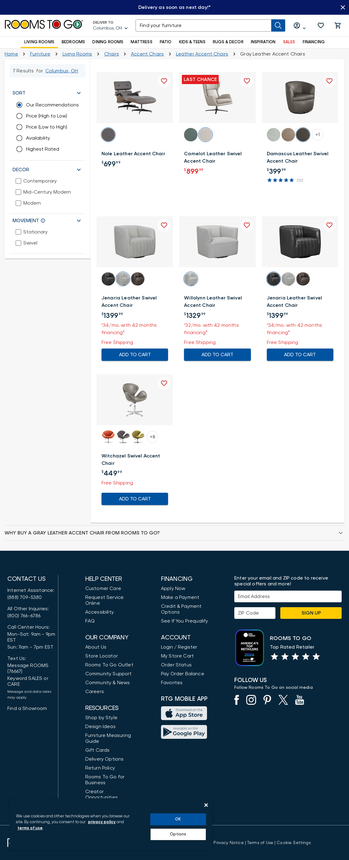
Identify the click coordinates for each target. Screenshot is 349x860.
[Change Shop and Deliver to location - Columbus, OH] (62, 70)
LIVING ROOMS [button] (39, 42)
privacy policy (102, 822)
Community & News (107, 682)
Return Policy (100, 768)
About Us (95, 647)
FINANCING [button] (314, 42)
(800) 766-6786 (23, 615)
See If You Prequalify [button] (184, 621)
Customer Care (103, 588)
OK (178, 819)
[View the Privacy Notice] (228, 842)
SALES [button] (289, 42)
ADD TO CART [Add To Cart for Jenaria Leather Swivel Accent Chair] (135, 355)
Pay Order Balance (182, 673)
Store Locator (101, 656)
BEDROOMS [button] (73, 42)
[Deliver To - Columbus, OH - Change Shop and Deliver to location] (110, 25)
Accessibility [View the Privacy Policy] (99, 612)
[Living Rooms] (77, 54)
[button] (321, 25)
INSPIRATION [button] (263, 42)
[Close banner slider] (343, 7)
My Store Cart (177, 656)
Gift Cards (97, 750)
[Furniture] (40, 54)
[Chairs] (111, 54)
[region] (111, 824)
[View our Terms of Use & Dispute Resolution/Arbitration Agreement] (260, 842)
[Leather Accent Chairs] (202, 54)
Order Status (176, 664)
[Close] (206, 805)
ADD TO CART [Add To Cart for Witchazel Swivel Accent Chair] (135, 499)
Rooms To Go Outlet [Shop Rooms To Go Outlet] (109, 664)
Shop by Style (101, 717)
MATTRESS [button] (141, 42)
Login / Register (179, 647)
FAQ (90, 621)
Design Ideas (100, 726)
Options (178, 834)
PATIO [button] (166, 42)
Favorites (172, 682)
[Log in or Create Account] (300, 25)
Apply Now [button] (173, 588)
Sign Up (311, 613)
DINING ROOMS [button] (107, 42)
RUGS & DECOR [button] (228, 42)
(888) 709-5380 (24, 597)
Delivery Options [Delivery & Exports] (104, 759)
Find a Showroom (27, 708)
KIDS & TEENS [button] (192, 42)
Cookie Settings (294, 843)
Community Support (108, 673)
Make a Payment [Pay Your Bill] (180, 597)
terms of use (30, 828)
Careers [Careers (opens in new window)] (94, 691)
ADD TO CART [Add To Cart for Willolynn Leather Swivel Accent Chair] (217, 355)
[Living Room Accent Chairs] (147, 54)
